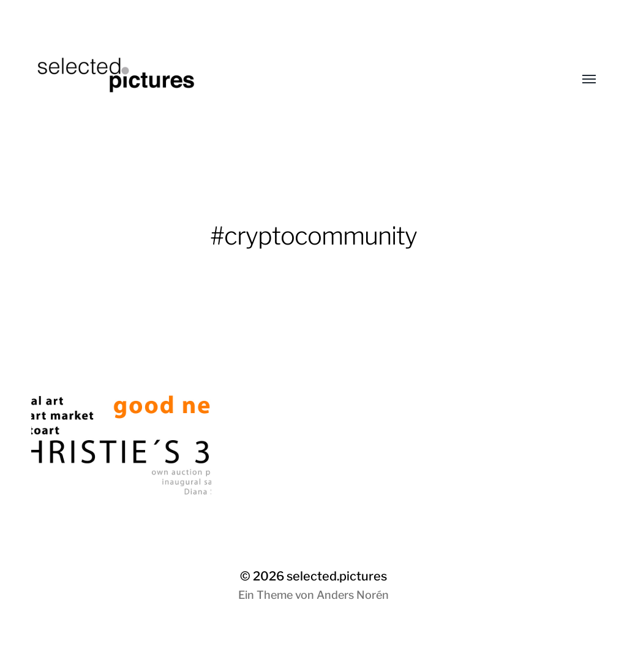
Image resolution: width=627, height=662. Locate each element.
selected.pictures (337, 576)
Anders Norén (353, 594)
